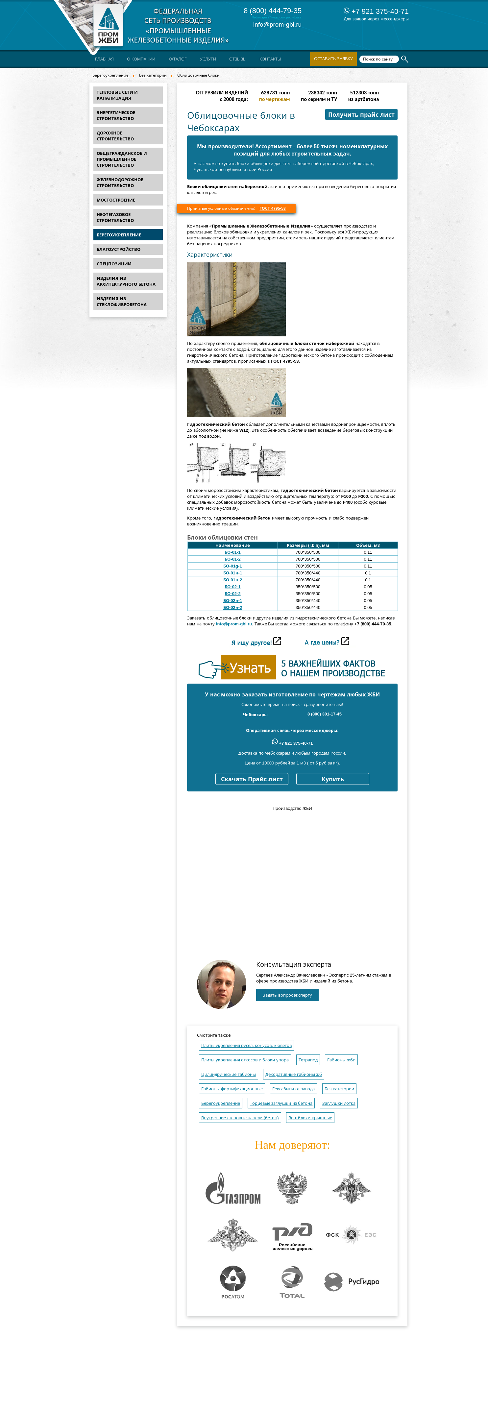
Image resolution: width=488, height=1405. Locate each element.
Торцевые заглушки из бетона (281, 1103)
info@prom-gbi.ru (277, 24)
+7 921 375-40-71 (376, 11)
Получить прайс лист (361, 114)
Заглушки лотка (338, 1103)
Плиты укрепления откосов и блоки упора (245, 1059)
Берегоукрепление (110, 75)
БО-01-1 (232, 552)
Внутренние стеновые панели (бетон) (240, 1117)
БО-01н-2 (232, 579)
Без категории (153, 75)
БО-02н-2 (232, 607)
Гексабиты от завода (293, 1088)
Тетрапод (308, 1059)
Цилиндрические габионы (228, 1074)
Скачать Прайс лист (252, 779)
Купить (333, 779)
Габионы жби (341, 1059)
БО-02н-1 (232, 600)
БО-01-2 (232, 559)
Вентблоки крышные (310, 1117)
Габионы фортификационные (232, 1088)
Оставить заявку (333, 58)
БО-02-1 (232, 586)
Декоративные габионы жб (293, 1074)
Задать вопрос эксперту (287, 995)
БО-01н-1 (232, 572)
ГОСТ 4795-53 (272, 208)
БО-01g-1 (232, 566)
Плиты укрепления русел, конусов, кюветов (246, 1045)
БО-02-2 (232, 593)
